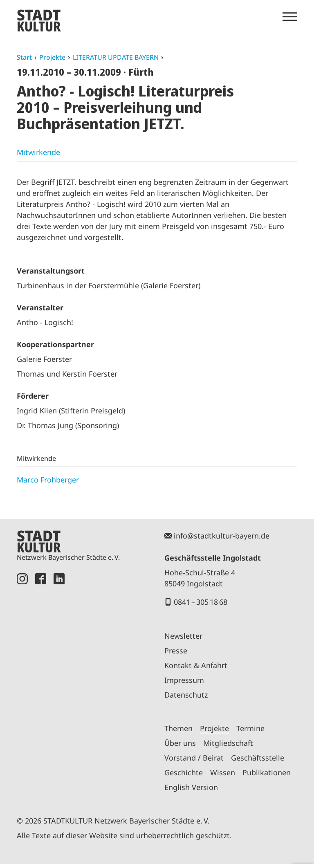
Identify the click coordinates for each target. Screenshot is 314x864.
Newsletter (183, 636)
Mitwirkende (38, 152)
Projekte (52, 57)
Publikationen (266, 772)
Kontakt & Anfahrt (195, 665)
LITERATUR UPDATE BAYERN (116, 57)
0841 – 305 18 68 (200, 602)
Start (24, 57)
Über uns (180, 743)
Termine (250, 728)
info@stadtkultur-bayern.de (221, 536)
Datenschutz (186, 695)
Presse (175, 650)
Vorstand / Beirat (194, 758)
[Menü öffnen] (290, 16)
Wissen (222, 772)
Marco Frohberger (48, 480)
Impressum (184, 680)
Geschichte (183, 772)
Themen (178, 728)
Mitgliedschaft (228, 743)
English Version (191, 787)
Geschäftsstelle (257, 758)
